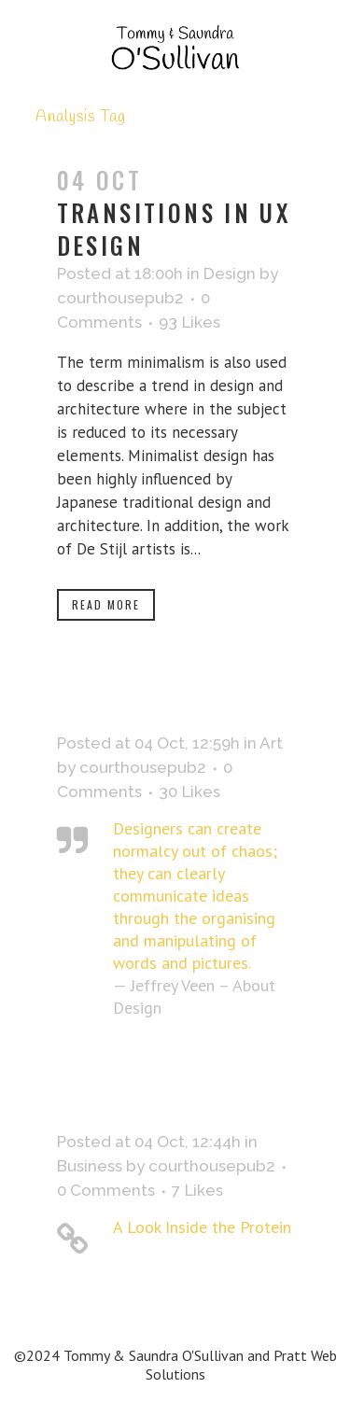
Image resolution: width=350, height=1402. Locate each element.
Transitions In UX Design (174, 228)
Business (89, 1166)
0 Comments (106, 1190)
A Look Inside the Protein (202, 1227)
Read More (106, 604)
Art (271, 743)
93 (189, 322)
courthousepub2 (120, 297)
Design (229, 273)
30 (189, 791)
